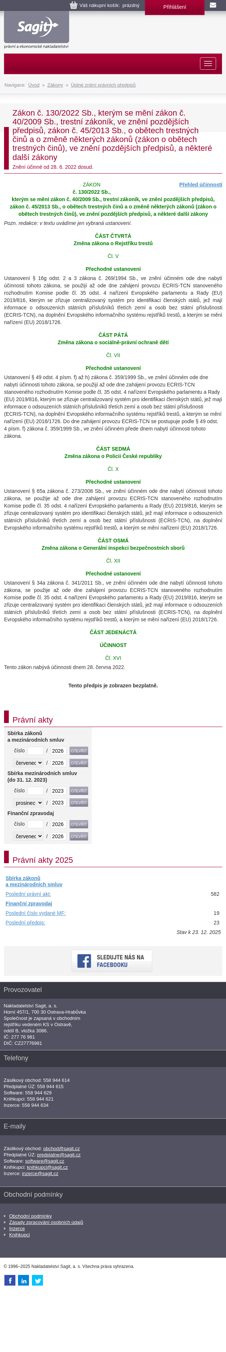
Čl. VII (113, 355)
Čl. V (113, 256)
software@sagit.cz (44, 1161)
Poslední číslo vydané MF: (36, 913)
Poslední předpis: (25, 923)
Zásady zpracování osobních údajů (46, 1222)
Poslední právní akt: (28, 894)
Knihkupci (19, 1234)
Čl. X (113, 469)
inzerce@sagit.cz (40, 1173)
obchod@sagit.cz (61, 1148)
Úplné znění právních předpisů (103, 85)
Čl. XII (113, 561)
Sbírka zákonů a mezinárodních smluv (34, 881)
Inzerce (17, 1228)
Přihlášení (174, 7)
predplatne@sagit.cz (59, 1154)
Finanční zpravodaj (29, 903)
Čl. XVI (113, 658)
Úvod (33, 85)
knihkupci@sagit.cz (47, 1167)
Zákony (55, 85)
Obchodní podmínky (30, 1216)
